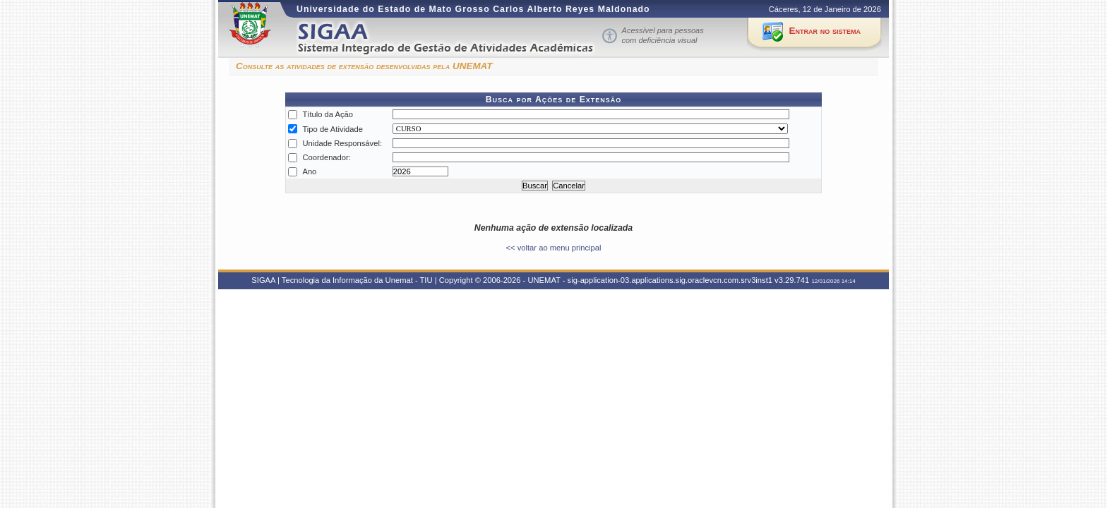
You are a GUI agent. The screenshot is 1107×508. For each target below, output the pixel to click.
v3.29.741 (791, 280)
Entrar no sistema (825, 30)
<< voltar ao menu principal (554, 247)
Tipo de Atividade (332, 129)
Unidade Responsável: (342, 143)
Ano (309, 171)
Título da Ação (327, 114)
